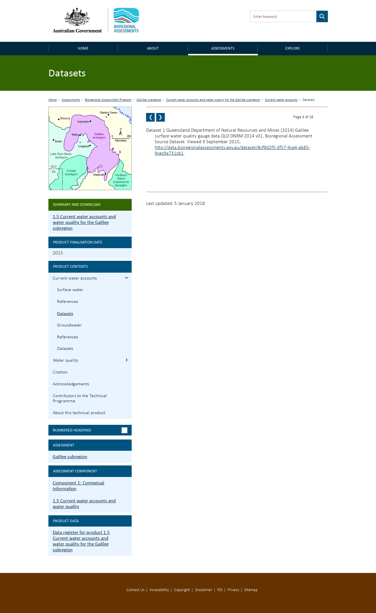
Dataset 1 (155, 130)
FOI (219, 590)
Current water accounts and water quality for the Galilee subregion (213, 100)
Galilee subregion (149, 100)
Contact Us (135, 590)
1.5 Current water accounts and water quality (84, 504)
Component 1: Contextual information (78, 486)
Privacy (233, 590)
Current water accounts (281, 100)
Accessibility (159, 590)
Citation (60, 372)
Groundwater (69, 325)
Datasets (65, 313)
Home (83, 48)
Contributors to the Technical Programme (80, 399)
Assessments (222, 48)
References (67, 301)
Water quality (65, 360)
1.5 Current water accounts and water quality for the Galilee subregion (84, 222)
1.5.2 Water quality (127, 360)
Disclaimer (203, 590)
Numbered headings (72, 430)
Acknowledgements (71, 384)
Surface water (70, 290)
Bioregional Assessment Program (108, 100)
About (153, 48)
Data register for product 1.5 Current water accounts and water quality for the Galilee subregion (81, 541)
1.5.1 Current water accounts (127, 278)
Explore (292, 48)
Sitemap (251, 590)
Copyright (182, 590)
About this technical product (79, 413)
